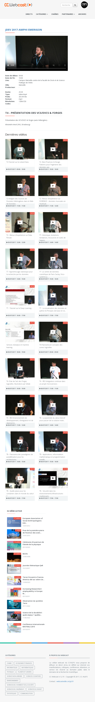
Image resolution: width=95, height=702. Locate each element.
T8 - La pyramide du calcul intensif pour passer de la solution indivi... (52, 419)
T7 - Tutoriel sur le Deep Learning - (19, 308)
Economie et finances (24, 663)
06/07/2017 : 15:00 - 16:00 (48, 462)
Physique (10, 672)
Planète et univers (24, 672)
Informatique (12, 668)
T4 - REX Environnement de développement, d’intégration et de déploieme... (19, 419)
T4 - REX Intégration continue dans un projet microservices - (52, 382)
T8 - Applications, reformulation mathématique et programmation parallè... (52, 455)
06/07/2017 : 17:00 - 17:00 (48, 498)
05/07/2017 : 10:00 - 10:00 (48, 169)
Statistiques (11, 694)
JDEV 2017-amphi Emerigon (23, 29)
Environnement (12, 681)
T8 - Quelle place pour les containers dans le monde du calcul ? (20, 492)
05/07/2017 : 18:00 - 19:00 (15, 352)
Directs (29, 14)
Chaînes (54, 14)
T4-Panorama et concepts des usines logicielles (50, 346)
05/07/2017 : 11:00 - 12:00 (48, 206)
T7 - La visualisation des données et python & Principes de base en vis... (52, 309)
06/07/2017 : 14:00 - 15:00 (15, 462)
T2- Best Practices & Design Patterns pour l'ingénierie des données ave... (50, 163)
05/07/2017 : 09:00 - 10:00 (15, 169)
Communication (26, 694)
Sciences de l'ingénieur (15, 689)
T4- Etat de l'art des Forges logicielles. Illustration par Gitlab (18, 382)
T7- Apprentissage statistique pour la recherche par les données (19, 273)
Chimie (9, 663)
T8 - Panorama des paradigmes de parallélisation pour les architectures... (19, 455)
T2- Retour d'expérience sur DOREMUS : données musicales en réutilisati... (52, 200)
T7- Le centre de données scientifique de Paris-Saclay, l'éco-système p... (52, 273)
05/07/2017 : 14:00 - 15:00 (15, 279)
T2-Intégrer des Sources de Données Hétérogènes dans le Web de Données (19, 200)
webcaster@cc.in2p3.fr (65, 681)
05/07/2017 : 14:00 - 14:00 (48, 242)
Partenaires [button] (68, 14)
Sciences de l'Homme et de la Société (20, 685)
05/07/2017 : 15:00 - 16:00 (48, 279)
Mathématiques (27, 668)
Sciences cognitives (33, 676)
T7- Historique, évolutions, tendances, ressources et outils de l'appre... (52, 236)
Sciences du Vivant (35, 689)
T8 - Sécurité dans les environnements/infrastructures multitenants (51, 492)
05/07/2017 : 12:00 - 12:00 (15, 242)
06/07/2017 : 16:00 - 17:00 (15, 498)
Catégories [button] (42, 14)
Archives (82, 14)
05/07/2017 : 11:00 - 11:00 (15, 206)
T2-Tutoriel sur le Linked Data (17, 162)
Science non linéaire (14, 676)
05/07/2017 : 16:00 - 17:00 (15, 315)
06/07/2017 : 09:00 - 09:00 (48, 352)
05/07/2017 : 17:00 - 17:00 (48, 315)
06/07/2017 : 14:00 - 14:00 (48, 425)
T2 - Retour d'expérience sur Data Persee (19, 236)
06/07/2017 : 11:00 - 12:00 (15, 425)
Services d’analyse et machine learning (17, 346)
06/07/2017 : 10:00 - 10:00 (15, 389)
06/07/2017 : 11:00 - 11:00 (48, 389)
